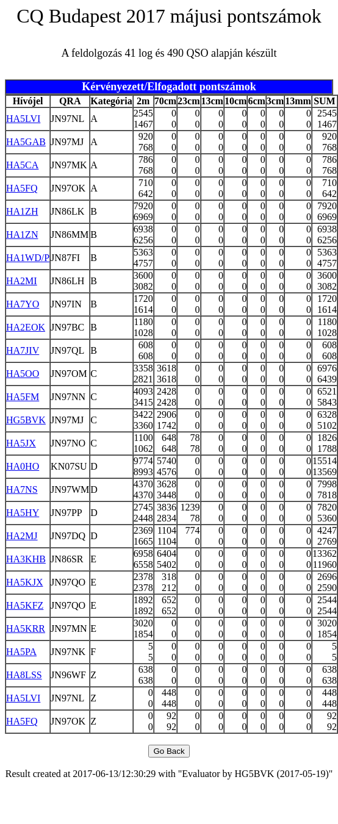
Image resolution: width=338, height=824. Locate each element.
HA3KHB (26, 559)
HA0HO (22, 466)
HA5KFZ (24, 605)
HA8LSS (24, 675)
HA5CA (22, 165)
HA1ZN (22, 234)
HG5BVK (26, 420)
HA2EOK (25, 327)
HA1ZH (22, 211)
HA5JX (21, 443)
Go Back (168, 751)
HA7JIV (22, 350)
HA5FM (22, 397)
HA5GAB (26, 142)
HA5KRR (25, 628)
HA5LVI (23, 118)
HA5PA (21, 652)
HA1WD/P (27, 258)
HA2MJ (22, 536)
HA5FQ (22, 188)
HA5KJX (24, 582)
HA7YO (22, 304)
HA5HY (22, 512)
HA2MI (21, 281)
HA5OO (22, 373)
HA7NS (22, 489)
